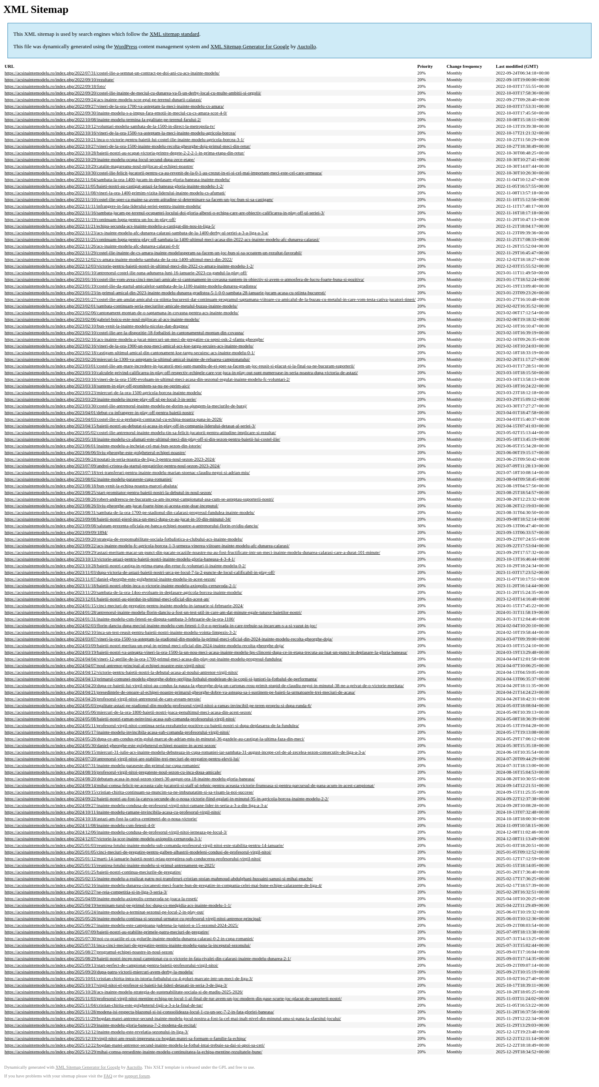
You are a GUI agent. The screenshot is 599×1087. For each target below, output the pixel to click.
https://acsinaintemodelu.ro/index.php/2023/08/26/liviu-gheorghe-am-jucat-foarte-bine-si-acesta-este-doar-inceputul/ (111, 505)
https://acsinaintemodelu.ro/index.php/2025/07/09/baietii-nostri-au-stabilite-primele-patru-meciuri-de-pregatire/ (107, 931)
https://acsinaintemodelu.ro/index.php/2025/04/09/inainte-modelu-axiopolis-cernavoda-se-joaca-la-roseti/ (101, 898)
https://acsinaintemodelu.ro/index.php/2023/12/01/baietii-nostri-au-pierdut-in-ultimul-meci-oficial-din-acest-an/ (107, 598)
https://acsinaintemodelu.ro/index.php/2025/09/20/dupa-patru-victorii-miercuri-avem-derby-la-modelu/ (99, 971)
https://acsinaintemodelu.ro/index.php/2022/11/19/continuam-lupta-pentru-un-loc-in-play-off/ (90, 219)
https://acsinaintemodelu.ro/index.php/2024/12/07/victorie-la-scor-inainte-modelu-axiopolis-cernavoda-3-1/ (103, 838)
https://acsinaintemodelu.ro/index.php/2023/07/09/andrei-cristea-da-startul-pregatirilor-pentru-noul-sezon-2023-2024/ (112, 465)
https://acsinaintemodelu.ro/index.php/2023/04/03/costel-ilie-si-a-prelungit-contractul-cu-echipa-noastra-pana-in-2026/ (114, 419)
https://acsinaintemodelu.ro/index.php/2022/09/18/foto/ (55, 86)
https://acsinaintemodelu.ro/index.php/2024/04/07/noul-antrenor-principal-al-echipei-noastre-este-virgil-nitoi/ (105, 665)
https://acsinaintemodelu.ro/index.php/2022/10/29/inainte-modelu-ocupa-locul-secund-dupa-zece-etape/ (100, 159)
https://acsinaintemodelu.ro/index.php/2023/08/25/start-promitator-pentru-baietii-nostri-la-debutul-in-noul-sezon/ (108, 492)
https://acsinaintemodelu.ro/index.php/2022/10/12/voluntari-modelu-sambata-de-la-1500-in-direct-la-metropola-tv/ (110, 126)
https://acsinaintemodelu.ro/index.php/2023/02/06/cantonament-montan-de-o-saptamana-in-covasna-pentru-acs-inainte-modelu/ (122, 312)
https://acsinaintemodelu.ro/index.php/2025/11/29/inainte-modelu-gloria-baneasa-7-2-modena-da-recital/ (100, 1024)
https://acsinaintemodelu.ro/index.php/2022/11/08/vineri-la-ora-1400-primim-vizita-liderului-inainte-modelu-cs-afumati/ (115, 192)
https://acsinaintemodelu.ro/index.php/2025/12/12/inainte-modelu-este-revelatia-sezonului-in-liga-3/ (96, 1031)
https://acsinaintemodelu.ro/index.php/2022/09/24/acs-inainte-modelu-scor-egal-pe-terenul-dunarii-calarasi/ (103, 99)
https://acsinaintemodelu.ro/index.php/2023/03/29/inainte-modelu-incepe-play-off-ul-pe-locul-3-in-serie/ (100, 399)
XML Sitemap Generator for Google (249, 46)
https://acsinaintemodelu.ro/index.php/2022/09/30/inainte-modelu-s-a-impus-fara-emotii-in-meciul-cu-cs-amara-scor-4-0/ (116, 112)
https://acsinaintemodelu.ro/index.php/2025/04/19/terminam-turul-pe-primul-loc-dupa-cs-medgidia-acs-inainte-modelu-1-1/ (118, 905)
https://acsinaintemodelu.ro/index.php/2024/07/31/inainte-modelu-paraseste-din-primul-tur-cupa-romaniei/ (102, 765)
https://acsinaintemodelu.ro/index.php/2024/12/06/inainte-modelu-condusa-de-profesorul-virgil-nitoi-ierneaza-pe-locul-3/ (116, 831)
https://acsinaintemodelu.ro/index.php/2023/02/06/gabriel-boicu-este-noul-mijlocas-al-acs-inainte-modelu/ (102, 319)
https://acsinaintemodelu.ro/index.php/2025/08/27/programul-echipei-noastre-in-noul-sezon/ (89, 951)
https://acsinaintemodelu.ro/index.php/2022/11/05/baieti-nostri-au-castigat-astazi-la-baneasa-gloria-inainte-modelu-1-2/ (114, 186)
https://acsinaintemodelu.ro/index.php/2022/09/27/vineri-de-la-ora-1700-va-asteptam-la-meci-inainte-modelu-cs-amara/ (114, 106)
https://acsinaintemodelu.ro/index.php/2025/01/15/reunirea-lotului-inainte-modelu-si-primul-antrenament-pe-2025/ (110, 865)
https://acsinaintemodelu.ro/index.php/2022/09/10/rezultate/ (59, 79)
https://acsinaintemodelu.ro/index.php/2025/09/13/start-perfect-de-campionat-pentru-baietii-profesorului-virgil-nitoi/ (111, 965)
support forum (137, 1076)
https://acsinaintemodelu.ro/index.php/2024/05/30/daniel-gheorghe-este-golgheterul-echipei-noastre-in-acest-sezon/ (110, 745)
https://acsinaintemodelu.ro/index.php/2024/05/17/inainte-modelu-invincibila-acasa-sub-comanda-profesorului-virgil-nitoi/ (117, 732)
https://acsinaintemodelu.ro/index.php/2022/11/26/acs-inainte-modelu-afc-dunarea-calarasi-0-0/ (92, 245)
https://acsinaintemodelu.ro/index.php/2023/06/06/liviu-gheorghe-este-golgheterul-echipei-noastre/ (95, 452)
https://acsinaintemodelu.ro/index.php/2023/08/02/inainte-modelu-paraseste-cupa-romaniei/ (88, 478)
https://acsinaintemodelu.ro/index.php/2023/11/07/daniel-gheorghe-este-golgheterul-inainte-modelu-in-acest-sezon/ (110, 578)
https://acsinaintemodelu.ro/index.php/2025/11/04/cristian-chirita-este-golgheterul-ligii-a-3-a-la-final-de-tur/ (104, 1005)
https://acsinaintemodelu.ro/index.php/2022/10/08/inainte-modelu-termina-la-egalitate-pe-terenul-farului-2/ (103, 119)
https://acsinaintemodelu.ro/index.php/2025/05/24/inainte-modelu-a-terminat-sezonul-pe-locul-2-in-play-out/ (104, 911)
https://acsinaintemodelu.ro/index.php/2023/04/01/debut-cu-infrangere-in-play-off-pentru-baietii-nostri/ (99, 412)
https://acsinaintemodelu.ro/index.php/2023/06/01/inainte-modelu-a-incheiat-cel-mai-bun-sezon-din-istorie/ (103, 445)
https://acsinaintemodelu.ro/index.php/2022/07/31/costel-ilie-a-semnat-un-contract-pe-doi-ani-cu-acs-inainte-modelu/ (112, 72)
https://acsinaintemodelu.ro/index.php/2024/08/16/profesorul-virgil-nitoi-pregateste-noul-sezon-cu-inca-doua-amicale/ (113, 771)
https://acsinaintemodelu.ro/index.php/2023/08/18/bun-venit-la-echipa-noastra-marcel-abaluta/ (91, 485)
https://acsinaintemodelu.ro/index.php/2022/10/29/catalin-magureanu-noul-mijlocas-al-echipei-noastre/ (99, 166)
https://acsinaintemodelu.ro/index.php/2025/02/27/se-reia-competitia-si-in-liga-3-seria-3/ (86, 891)
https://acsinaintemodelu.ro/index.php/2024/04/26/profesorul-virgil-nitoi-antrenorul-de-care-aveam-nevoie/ (103, 698)
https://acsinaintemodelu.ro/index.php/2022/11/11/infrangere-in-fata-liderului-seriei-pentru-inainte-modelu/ (103, 206)
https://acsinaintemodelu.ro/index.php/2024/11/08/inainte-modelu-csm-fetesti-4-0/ (80, 825)
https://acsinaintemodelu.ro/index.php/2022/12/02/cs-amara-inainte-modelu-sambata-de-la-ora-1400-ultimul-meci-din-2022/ (119, 259)
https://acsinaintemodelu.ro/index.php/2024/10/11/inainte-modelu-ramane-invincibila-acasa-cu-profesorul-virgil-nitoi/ (113, 811)
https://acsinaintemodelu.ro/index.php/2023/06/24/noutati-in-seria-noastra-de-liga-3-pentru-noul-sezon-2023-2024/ (110, 459)
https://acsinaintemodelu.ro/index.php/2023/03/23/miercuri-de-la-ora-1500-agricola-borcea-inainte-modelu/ (103, 392)
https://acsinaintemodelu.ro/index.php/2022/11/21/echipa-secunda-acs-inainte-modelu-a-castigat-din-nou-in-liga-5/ (110, 225)
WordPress (125, 46)
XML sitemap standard (174, 34)
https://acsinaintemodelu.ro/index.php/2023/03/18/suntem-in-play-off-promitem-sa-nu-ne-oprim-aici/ (97, 385)
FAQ (108, 1076)
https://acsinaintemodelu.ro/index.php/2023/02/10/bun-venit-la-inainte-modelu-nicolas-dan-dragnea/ (96, 325)
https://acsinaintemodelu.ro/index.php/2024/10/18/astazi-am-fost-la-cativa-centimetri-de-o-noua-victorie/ (101, 818)
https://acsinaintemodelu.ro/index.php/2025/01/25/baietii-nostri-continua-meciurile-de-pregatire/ (93, 871)
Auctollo (306, 46)
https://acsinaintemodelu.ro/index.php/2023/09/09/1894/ (56, 532)
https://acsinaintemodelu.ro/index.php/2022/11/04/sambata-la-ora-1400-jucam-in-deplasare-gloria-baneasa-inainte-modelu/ (117, 179)
